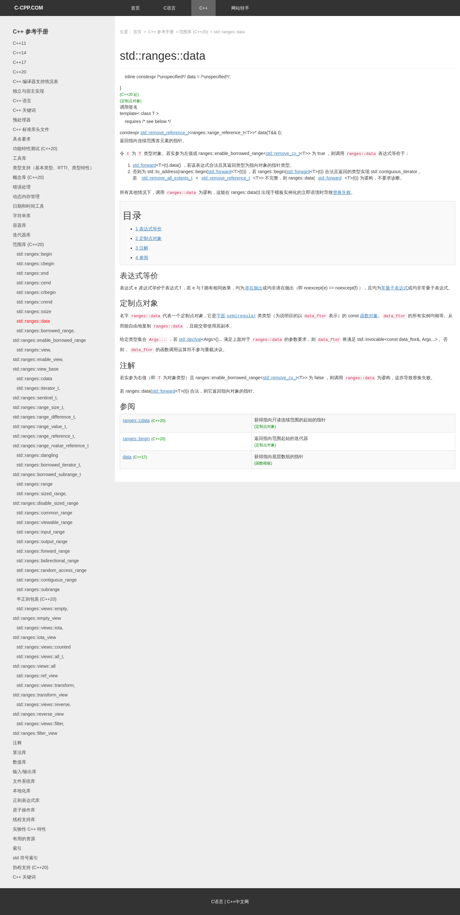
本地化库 (22, 790)
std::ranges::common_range (42, 512)
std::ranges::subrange (36, 589)
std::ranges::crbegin (34, 292)
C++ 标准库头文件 (31, 129)
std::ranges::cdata (32, 378)
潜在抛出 (254, 287)
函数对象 (369, 315)
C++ (203, 8)
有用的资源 (24, 838)
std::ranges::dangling (35, 455)
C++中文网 (238, 901)
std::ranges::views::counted (42, 647)
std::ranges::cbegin (33, 263)
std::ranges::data (31, 321)
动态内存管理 (26, 196)
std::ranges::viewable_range (43, 522)
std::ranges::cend (32, 282)
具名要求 (22, 139)
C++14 (19, 52)
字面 (220, 315)
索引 (17, 848)
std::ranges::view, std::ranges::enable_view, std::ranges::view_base (38, 359)
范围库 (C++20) (28, 244)
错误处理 (22, 186)
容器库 (19, 225)
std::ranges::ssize (32, 311)
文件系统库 (24, 781)
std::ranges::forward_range (41, 551)
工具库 (19, 158)
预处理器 (22, 119)
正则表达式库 (26, 800)
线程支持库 (24, 819)
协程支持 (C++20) (30, 867)
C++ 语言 (22, 100)
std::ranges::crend (32, 301)
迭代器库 (22, 234)
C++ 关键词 (24, 110)
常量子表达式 (394, 287)
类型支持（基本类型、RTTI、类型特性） (53, 167)
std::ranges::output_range (40, 541)
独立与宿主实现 (28, 91)
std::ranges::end (31, 273)
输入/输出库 (24, 771)
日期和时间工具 (28, 206)
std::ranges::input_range (39, 531)
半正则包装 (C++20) (35, 599)
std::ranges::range (33, 484)
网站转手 (240, 8)
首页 (135, 8)
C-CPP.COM (28, 8)
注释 (17, 742)
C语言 (170, 8)
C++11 (19, 43)
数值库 (19, 762)
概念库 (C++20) (28, 177)
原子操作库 (24, 809)
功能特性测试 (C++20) (35, 148)
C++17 (19, 62)
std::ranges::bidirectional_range (46, 560)
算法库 (19, 752)
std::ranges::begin (32, 254)
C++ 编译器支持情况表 (35, 81)
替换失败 (342, 192)
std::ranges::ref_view (35, 675)
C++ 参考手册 (30, 31)
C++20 (19, 71)
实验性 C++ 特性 (29, 829)
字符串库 (22, 215)
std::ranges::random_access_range (50, 570)
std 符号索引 (25, 857)
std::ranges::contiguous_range (45, 579)
